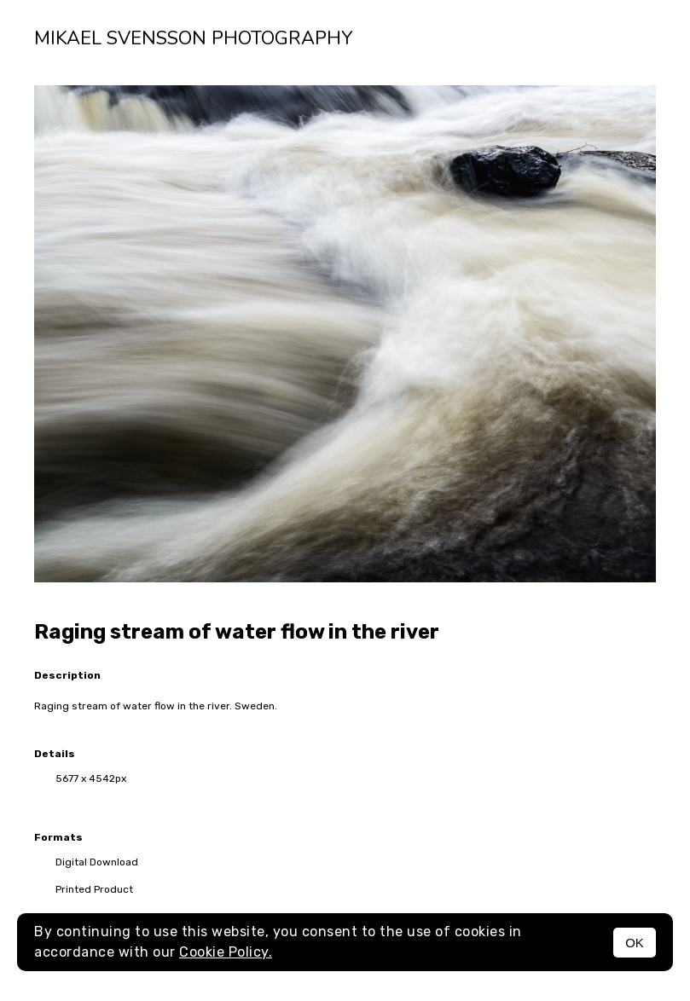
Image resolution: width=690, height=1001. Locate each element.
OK (634, 942)
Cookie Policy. (225, 952)
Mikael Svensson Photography (193, 38)
